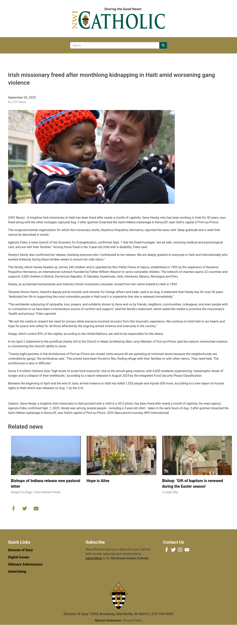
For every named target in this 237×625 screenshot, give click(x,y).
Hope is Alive (98, 480)
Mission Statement (108, 620)
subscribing (94, 558)
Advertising (17, 571)
